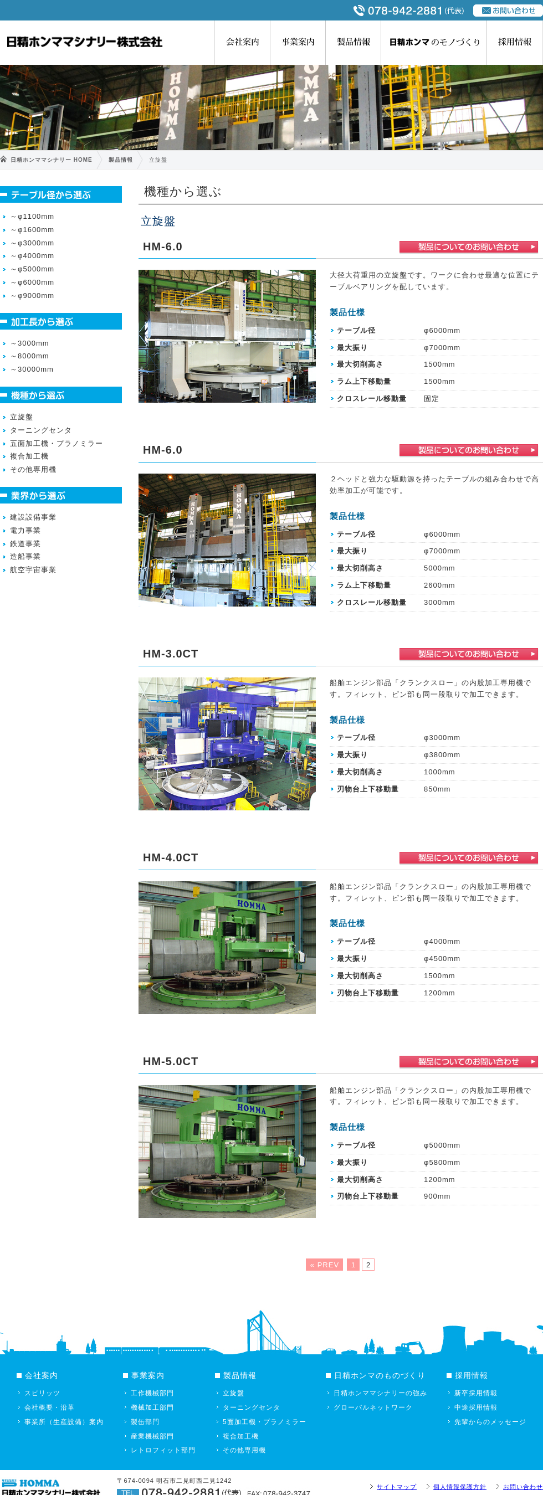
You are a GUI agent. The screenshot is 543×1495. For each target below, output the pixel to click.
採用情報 (514, 42)
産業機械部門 (152, 1436)
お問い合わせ (523, 1486)
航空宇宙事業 (33, 570)
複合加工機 (29, 456)
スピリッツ (42, 1393)
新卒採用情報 (476, 1393)
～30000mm (32, 369)
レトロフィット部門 (163, 1450)
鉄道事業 (25, 544)
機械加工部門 (152, 1407)
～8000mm (29, 356)
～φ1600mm (32, 229)
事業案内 (298, 42)
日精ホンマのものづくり (434, 42)
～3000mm (29, 343)
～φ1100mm (32, 216)
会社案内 (242, 42)
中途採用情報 (476, 1407)
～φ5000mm (32, 269)
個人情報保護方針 (459, 1486)
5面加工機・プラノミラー (264, 1422)
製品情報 (353, 42)
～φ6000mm (32, 282)
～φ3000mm (32, 243)
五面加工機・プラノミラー (56, 443)
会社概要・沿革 (49, 1407)
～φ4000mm (32, 255)
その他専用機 (33, 469)
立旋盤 (21, 417)
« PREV (324, 1265)
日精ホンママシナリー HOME (52, 160)
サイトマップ (397, 1486)
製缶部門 (145, 1422)
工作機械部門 (152, 1393)
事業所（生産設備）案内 (64, 1422)
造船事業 (25, 556)
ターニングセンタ (41, 430)
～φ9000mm (32, 295)
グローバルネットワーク (373, 1407)
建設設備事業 (33, 517)
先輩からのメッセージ (490, 1422)
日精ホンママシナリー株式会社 (83, 41)
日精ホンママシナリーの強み (380, 1393)
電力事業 (25, 530)
